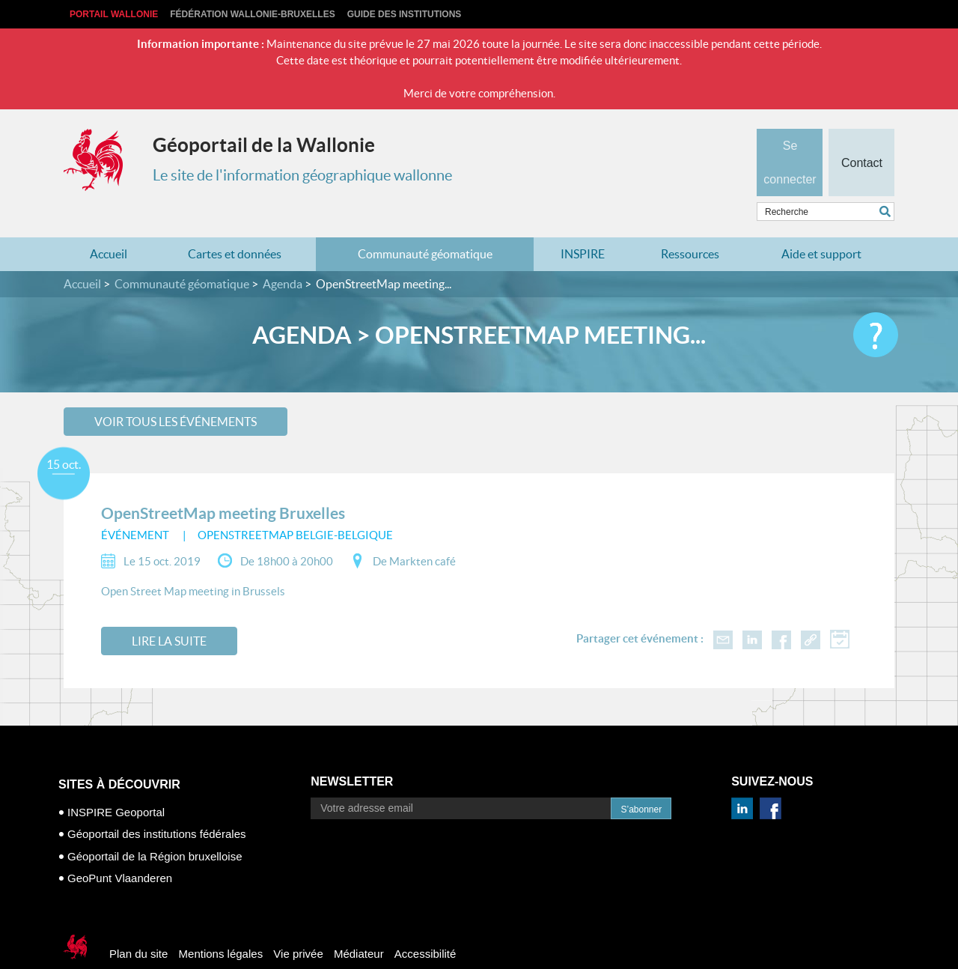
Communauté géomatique (425, 224)
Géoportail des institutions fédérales (156, 804)
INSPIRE (583, 224)
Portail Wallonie (114, 14)
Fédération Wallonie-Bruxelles (252, 14)
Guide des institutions (404, 14)
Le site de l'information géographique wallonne (302, 175)
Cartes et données (234, 224)
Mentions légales (221, 924)
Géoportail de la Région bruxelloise (154, 827)
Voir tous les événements (175, 391)
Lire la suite (169, 612)
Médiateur (359, 924)
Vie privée (298, 924)
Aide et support (821, 224)
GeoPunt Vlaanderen (119, 848)
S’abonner (641, 780)
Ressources (690, 224)
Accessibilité (425, 924)
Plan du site (138, 924)
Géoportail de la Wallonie (264, 145)
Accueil (108, 224)
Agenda (282, 254)
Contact (861, 138)
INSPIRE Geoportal (116, 783)
